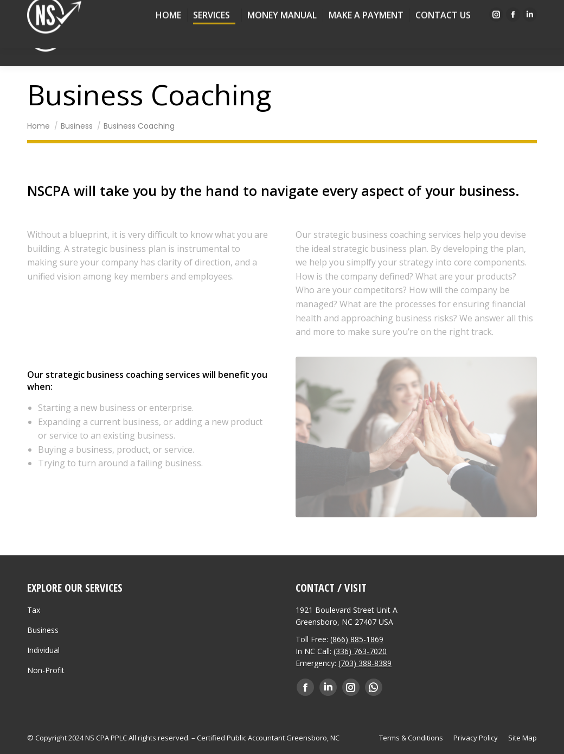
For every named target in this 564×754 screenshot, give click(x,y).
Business (43, 630)
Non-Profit (46, 670)
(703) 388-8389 (365, 663)
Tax (33, 610)
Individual (43, 650)
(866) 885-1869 (356, 639)
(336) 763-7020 (360, 651)
